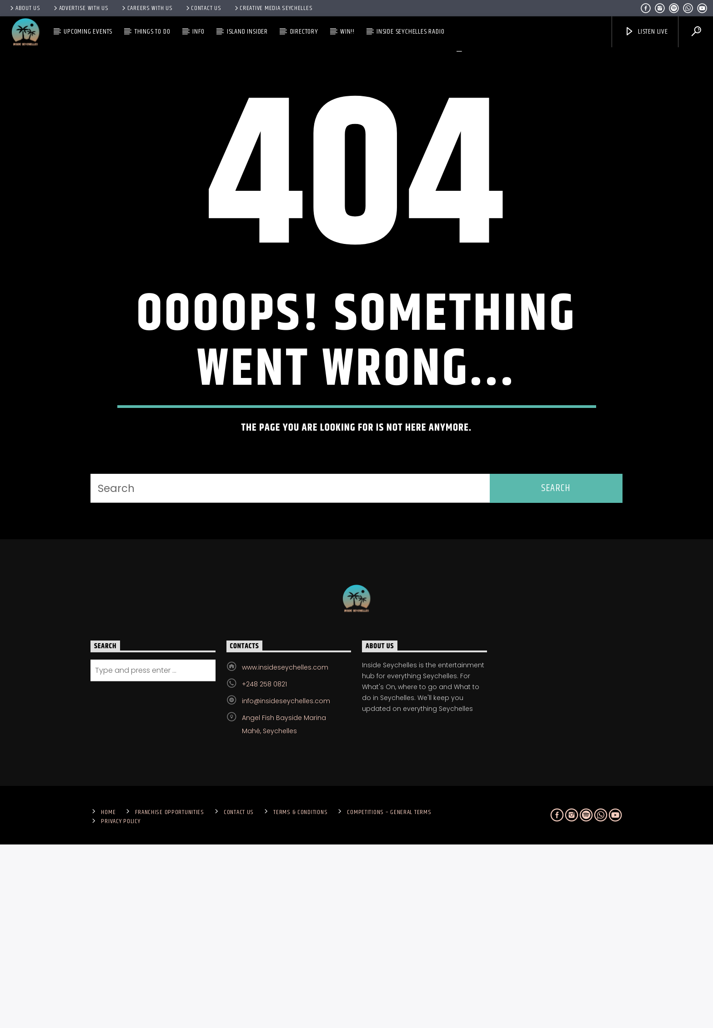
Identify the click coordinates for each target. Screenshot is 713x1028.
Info (198, 31)
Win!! (347, 31)
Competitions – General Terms (389, 996)
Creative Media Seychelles (273, 8)
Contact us (203, 8)
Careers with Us (147, 8)
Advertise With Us (80, 8)
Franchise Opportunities (169, 996)
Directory (304, 31)
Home (108, 996)
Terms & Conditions (300, 996)
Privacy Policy (120, 1005)
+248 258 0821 (264, 867)
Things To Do (153, 31)
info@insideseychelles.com (286, 884)
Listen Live (646, 31)
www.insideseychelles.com (285, 850)
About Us (24, 8)
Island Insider (247, 31)
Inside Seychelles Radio (410, 31)
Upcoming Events (88, 31)
